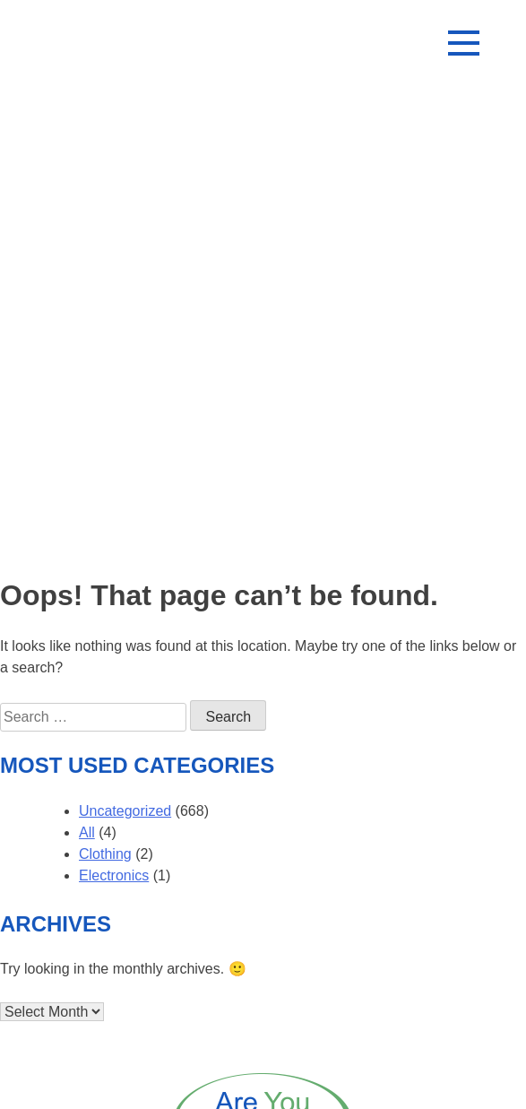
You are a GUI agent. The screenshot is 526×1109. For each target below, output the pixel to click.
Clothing (105, 854)
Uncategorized (125, 811)
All (87, 832)
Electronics (114, 875)
